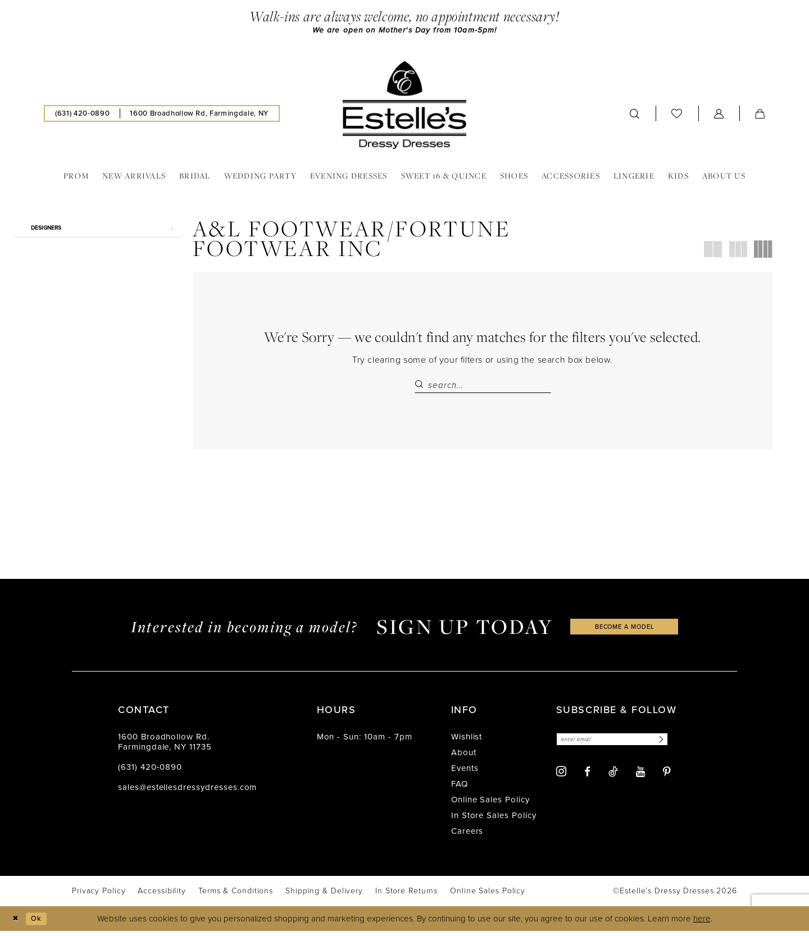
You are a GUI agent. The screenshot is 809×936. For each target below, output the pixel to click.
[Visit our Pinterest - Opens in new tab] (667, 778)
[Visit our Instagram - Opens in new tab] (561, 778)
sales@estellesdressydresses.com (187, 792)
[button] (719, 115)
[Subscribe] (678, 745)
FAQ (459, 789)
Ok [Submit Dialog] (41, 923)
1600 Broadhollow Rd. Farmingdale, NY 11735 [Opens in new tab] (165, 747)
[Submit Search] (421, 387)
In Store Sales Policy (494, 820)
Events (465, 773)
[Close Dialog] (16, 923)
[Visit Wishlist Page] (677, 114)
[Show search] (635, 115)
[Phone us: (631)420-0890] (82, 115)
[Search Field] (483, 387)
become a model (624, 631)
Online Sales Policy (490, 804)
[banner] (404, 106)
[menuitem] (82, 115)
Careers (467, 836)
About (463, 757)
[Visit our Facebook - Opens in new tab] (587, 778)
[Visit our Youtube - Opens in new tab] (640, 778)
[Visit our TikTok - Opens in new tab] (613, 778)
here (702, 923)
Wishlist (467, 742)
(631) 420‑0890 (150, 772)
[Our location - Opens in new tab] (199, 115)
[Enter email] (622, 745)
